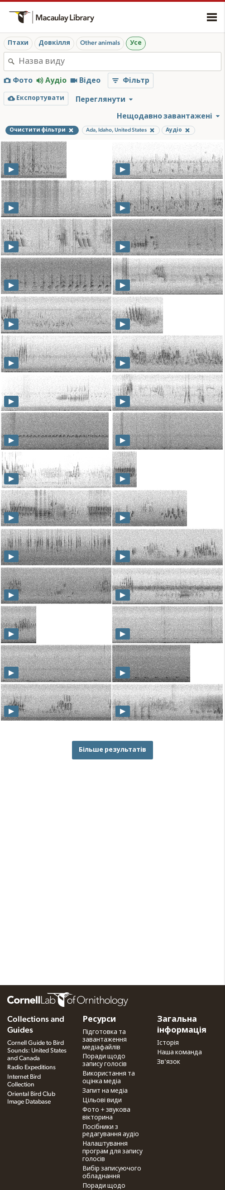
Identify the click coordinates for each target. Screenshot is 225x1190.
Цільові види (102, 1100)
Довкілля (54, 43)
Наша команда (179, 1052)
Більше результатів (112, 749)
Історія (168, 1043)
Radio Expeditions (31, 1067)
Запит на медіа (105, 1091)
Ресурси (99, 1019)
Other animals (100, 43)
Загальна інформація (181, 1024)
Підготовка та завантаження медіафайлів (104, 1040)
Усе (136, 43)
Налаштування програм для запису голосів (112, 1151)
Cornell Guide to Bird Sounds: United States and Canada (37, 1051)
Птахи (18, 43)
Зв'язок (168, 1062)
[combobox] (120, 61)
